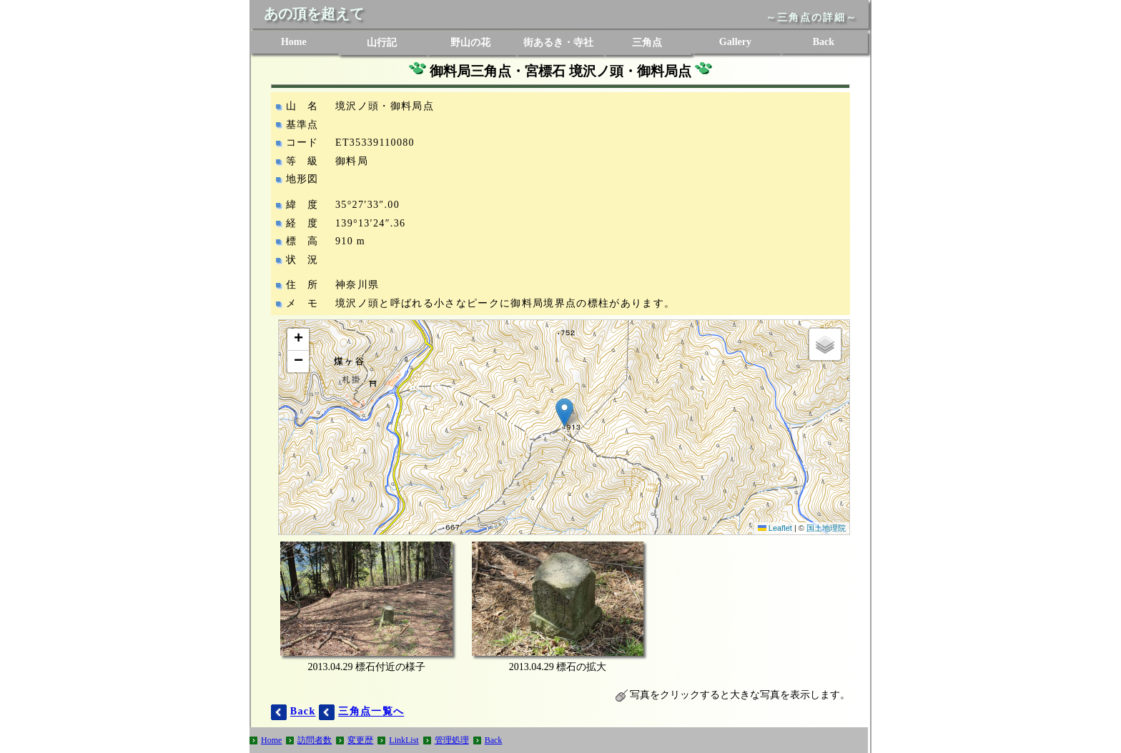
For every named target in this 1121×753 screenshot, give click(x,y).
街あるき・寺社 (558, 42)
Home (294, 41)
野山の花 (470, 42)
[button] (564, 412)
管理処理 (452, 740)
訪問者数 (314, 740)
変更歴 (360, 740)
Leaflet (775, 528)
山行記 (382, 42)
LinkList (403, 740)
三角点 (647, 42)
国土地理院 (826, 528)
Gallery (735, 41)
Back (823, 41)
